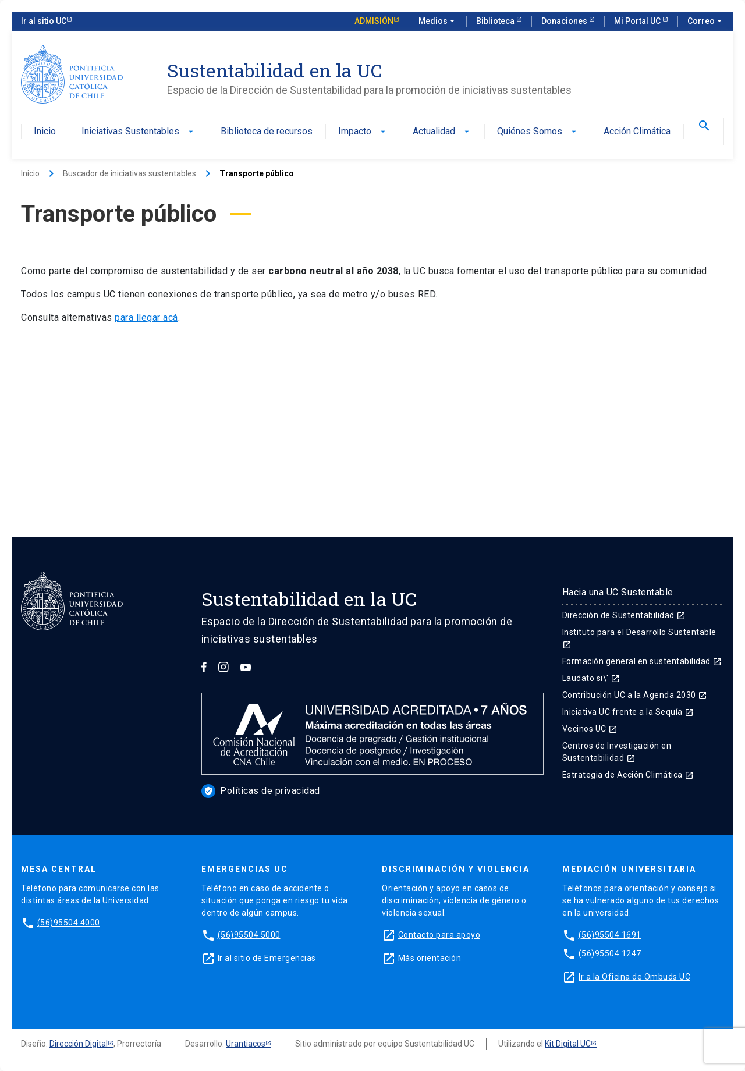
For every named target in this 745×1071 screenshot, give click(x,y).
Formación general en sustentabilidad (642, 661)
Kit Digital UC (568, 1043)
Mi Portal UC (638, 21)
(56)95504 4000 (68, 922)
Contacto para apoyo (439, 934)
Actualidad (442, 132)
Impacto (363, 132)
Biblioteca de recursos (267, 132)
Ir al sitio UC (43, 21)
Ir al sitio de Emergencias (267, 958)
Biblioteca (496, 21)
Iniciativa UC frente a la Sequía (628, 712)
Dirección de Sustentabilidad (624, 615)
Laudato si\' (591, 678)
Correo (705, 21)
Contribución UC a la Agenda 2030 (635, 695)
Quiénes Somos (538, 132)
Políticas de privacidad (260, 790)
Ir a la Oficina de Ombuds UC (634, 976)
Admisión (373, 21)
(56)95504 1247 (610, 953)
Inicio (45, 132)
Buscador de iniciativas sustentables (129, 173)
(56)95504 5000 (249, 934)
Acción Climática (637, 132)
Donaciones (565, 21)
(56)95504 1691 (610, 934)
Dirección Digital (78, 1043)
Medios (437, 21)
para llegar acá (146, 317)
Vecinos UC (590, 728)
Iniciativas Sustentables (138, 132)
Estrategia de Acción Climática (628, 774)
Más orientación (430, 958)
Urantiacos (245, 1043)
